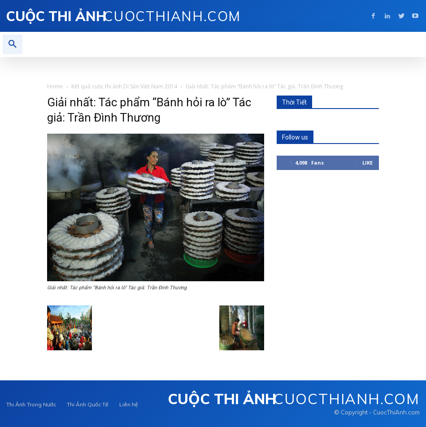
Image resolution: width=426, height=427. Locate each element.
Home (55, 86)
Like (367, 162)
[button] (12, 44)
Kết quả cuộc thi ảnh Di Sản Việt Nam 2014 (124, 86)
